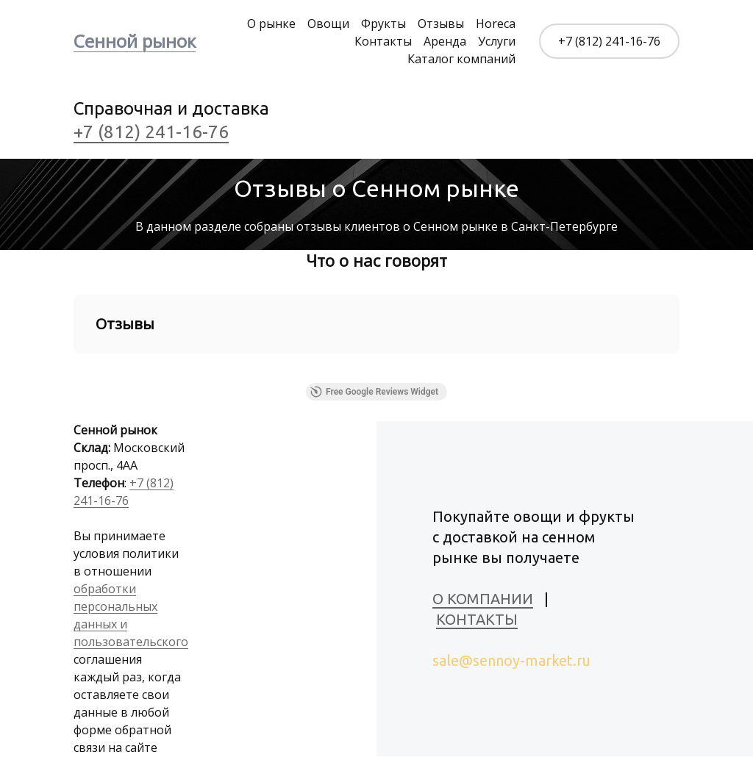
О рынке (271, 23)
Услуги (496, 41)
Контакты (383, 41)
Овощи (328, 23)
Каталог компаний (461, 59)
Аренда (445, 41)
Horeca (495, 23)
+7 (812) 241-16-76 (609, 41)
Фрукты (383, 23)
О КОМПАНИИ (482, 598)
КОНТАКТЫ (477, 619)
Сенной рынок (135, 41)
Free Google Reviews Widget (374, 392)
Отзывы (441, 23)
